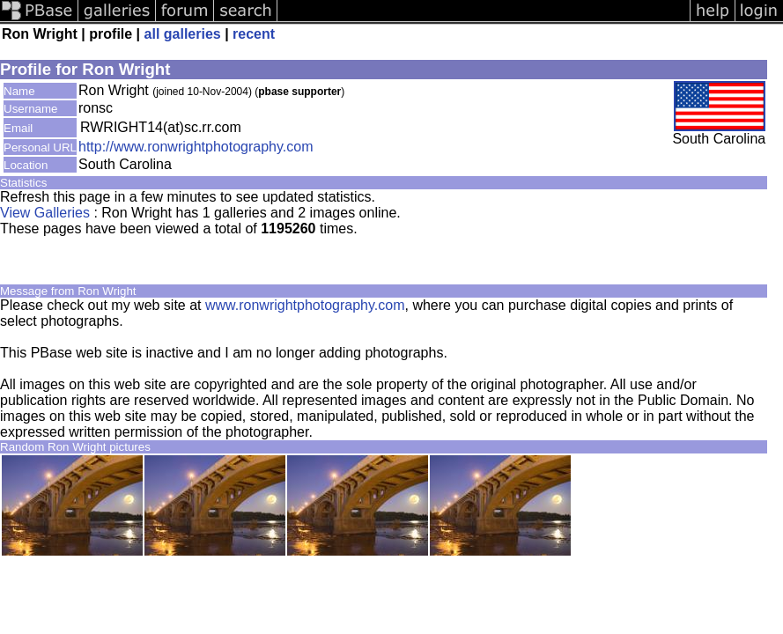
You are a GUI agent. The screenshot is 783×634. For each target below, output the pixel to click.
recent (254, 33)
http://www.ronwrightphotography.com (196, 146)
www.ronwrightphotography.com (304, 305)
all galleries (182, 33)
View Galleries (45, 212)
